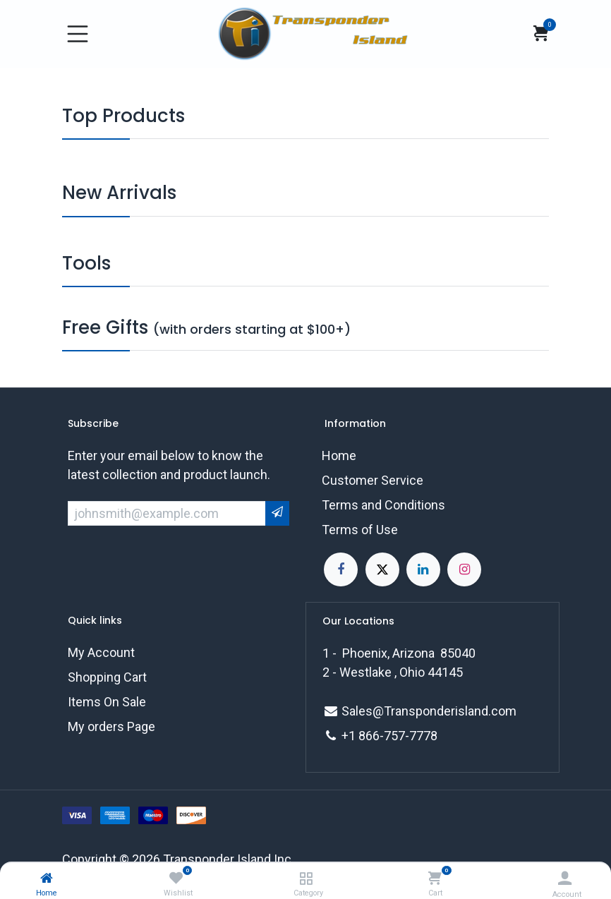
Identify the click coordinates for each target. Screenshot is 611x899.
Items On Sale (107, 701)
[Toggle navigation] (77, 33)
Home (339, 455)
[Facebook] (341, 569)
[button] (277, 513)
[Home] (46, 878)
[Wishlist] (176, 878)
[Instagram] (464, 569)
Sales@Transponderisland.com (428, 711)
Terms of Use (360, 529)
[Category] (306, 878)
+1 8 (353, 735)
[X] (382, 569)
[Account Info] (564, 878)
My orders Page (111, 726)
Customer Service (372, 480)
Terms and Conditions (383, 504)
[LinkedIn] (423, 569)
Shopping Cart (107, 677)
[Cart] (435, 878)
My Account (101, 652)
